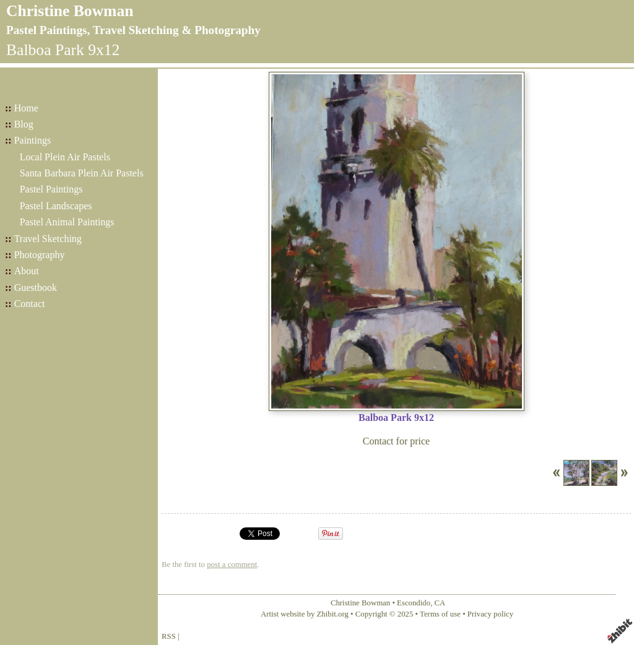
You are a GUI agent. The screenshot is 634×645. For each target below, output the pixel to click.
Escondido (413, 603)
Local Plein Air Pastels (65, 157)
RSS (169, 636)
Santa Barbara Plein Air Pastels (82, 173)
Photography (39, 254)
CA (440, 603)
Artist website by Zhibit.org (305, 614)
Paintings (32, 140)
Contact (29, 303)
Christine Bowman (69, 11)
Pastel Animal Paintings (67, 222)
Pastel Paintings (51, 189)
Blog (23, 124)
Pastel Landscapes (56, 206)
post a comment (232, 564)
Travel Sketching (48, 238)
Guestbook (35, 287)
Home (26, 108)
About (26, 271)
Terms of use (440, 614)
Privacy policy (490, 614)
